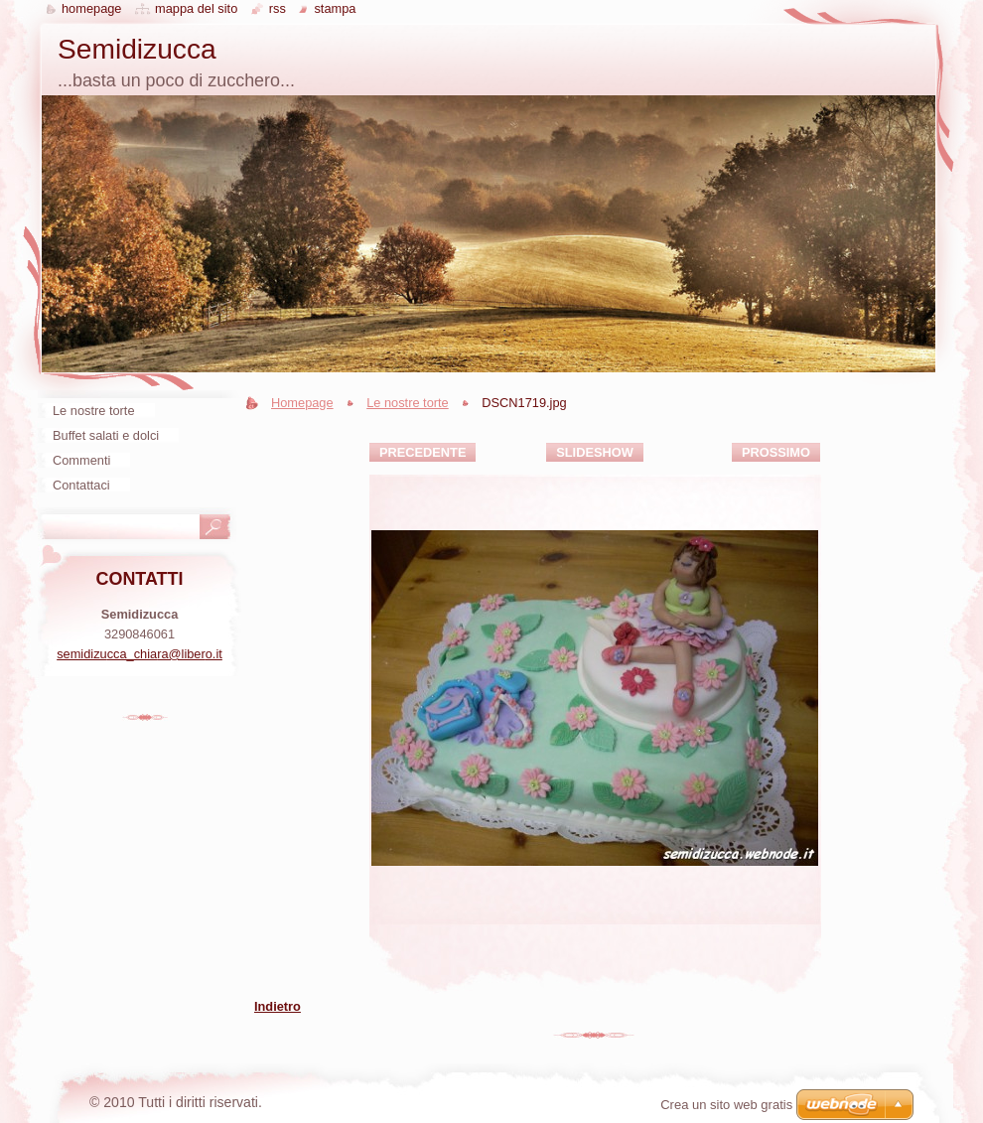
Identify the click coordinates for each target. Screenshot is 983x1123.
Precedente (422, 452)
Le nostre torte (407, 402)
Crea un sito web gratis (726, 1104)
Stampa (334, 8)
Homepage (302, 402)
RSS (277, 8)
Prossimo (776, 452)
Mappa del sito (196, 8)
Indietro (277, 1006)
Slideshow (594, 452)
